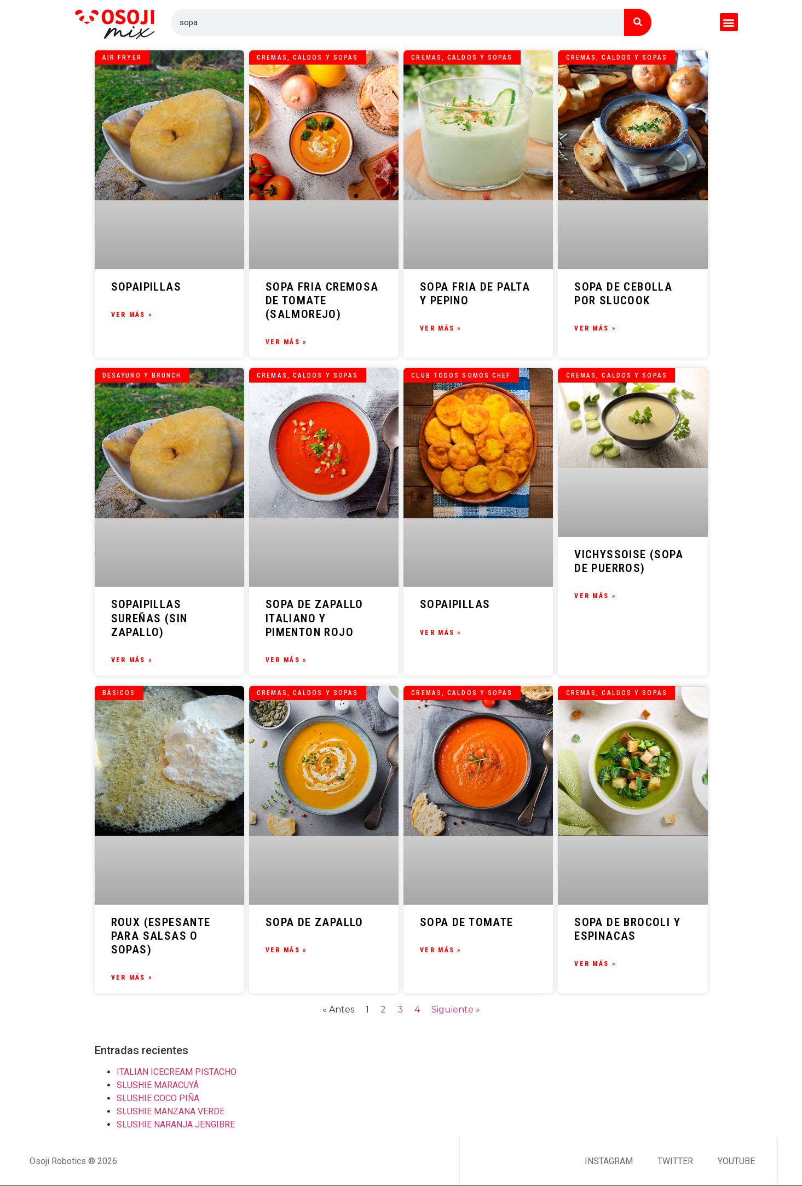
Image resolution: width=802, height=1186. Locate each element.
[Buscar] (637, 22)
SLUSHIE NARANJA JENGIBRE (176, 1124)
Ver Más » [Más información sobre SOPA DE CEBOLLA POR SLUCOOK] (595, 328)
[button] (729, 22)
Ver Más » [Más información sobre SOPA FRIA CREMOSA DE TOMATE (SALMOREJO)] (286, 342)
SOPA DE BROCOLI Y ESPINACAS (627, 929)
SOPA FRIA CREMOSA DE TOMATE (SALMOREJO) (322, 300)
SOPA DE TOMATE (466, 922)
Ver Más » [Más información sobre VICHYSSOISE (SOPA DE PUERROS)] (595, 596)
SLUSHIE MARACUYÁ (158, 1085)
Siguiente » (455, 1009)
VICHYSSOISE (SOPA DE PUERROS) (628, 561)
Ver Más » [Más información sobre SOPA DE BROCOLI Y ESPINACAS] (595, 964)
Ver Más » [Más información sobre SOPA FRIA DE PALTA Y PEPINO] (440, 328)
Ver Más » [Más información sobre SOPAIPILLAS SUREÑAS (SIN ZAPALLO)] (132, 660)
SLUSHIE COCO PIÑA (158, 1098)
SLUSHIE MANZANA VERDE (170, 1111)
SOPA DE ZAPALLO (315, 922)
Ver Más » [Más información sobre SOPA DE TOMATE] (440, 950)
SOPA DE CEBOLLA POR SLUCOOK (623, 293)
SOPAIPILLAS (146, 286)
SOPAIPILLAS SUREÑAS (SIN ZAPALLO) (149, 618)
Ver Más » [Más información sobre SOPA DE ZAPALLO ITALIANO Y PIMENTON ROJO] (286, 660)
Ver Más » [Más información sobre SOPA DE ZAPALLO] (286, 950)
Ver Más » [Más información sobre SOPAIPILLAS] (132, 315)
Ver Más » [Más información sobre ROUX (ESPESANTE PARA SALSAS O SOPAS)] (132, 977)
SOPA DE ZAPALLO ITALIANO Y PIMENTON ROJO (315, 618)
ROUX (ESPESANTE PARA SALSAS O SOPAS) (161, 936)
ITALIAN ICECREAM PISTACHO (176, 1072)
